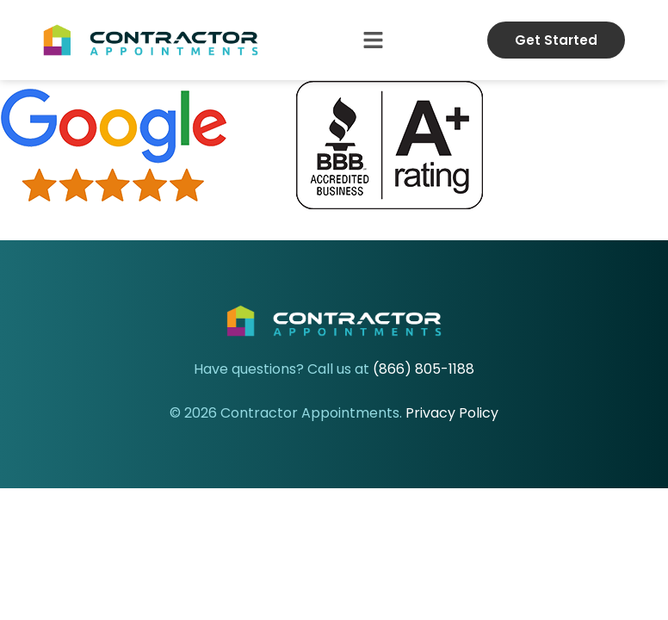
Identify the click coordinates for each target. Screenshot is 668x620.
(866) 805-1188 (423, 369)
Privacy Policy (451, 413)
